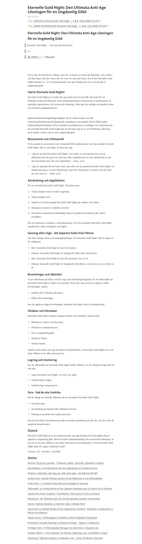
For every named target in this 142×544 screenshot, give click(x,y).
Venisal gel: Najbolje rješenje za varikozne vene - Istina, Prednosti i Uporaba (65, 538)
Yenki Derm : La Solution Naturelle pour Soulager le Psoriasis (58, 483)
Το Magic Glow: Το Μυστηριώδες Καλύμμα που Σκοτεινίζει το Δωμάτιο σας (63, 527)
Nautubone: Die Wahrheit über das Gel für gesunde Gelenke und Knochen (64, 498)
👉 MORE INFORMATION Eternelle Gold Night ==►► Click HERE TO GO (68, 26)
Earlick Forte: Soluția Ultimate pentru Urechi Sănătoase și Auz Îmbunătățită (65, 478)
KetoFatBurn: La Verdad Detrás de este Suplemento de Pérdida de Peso (62, 468)
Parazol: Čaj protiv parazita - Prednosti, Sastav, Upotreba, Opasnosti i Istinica (66, 463)
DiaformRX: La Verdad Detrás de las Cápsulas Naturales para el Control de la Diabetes (70, 488)
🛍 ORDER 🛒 (34, 57)
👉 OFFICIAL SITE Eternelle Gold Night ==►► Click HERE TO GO (64, 21)
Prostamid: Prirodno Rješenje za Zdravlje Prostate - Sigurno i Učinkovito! (64, 522)
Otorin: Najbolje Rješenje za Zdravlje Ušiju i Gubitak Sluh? (57, 503)
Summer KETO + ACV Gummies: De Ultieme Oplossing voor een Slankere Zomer (68, 533)
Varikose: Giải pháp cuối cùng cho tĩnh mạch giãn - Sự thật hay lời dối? (63, 473)
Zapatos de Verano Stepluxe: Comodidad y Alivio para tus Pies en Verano (64, 493)
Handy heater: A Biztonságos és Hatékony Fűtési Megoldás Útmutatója (62, 517)
